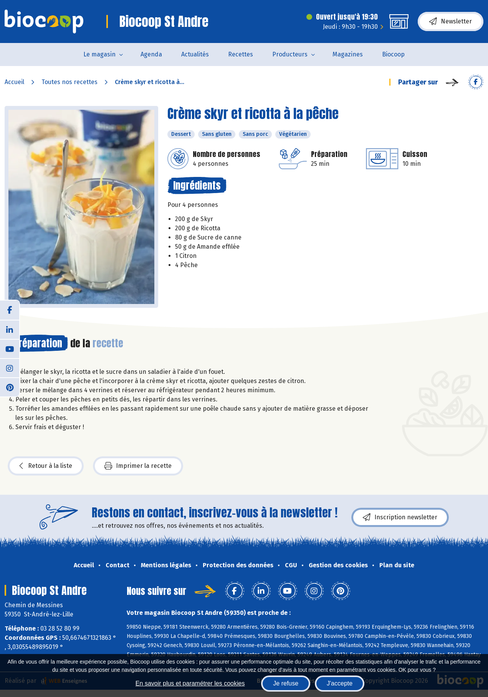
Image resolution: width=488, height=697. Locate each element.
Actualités (195, 54)
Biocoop (393, 54)
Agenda (151, 54)
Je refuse (285, 683)
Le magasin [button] (99, 54)
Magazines (348, 54)
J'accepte (339, 683)
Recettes (240, 54)
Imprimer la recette (138, 466)
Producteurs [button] (290, 54)
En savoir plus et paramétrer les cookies (190, 683)
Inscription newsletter (400, 517)
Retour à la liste (45, 466)
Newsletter (450, 21)
